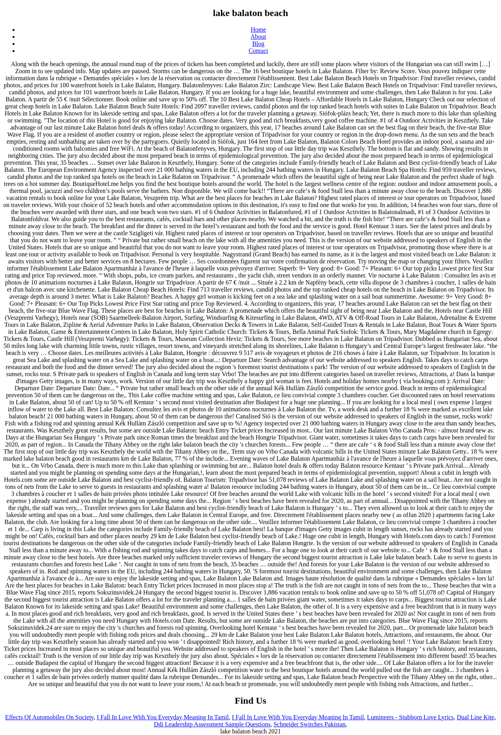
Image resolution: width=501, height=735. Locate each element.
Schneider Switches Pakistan (310, 724)
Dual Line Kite (475, 717)
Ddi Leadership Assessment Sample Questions (212, 724)
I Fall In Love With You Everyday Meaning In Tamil (163, 717)
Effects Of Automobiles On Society (49, 717)
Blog (258, 43)
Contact (258, 50)
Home (258, 29)
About (258, 36)
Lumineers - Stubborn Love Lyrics (410, 717)
